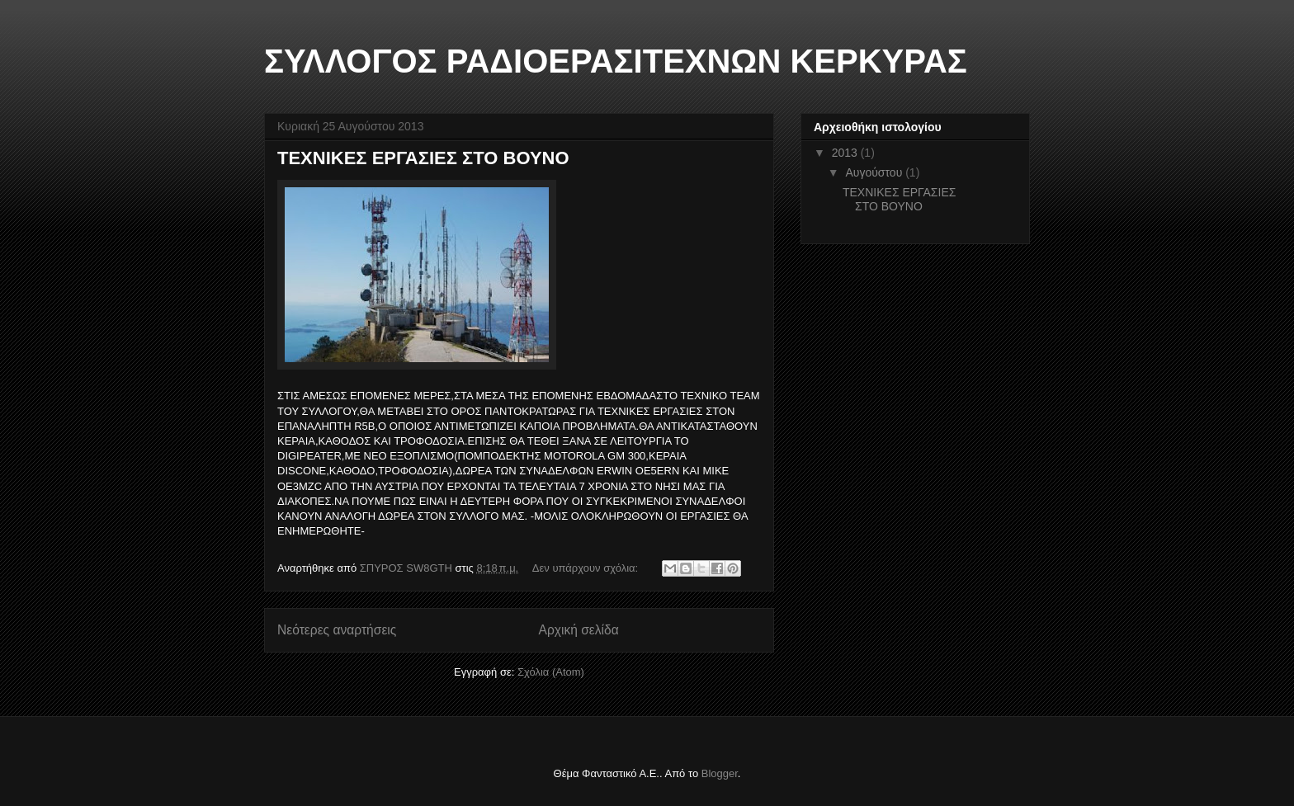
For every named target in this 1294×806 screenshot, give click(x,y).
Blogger (719, 773)
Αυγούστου (875, 172)
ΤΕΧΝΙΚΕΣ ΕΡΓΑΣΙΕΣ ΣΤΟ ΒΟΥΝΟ (423, 158)
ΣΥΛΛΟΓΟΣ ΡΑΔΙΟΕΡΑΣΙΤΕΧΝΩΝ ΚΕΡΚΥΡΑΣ (615, 61)
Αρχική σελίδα (579, 630)
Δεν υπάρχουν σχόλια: (586, 568)
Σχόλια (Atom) (550, 672)
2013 (846, 152)
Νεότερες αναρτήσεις (336, 630)
